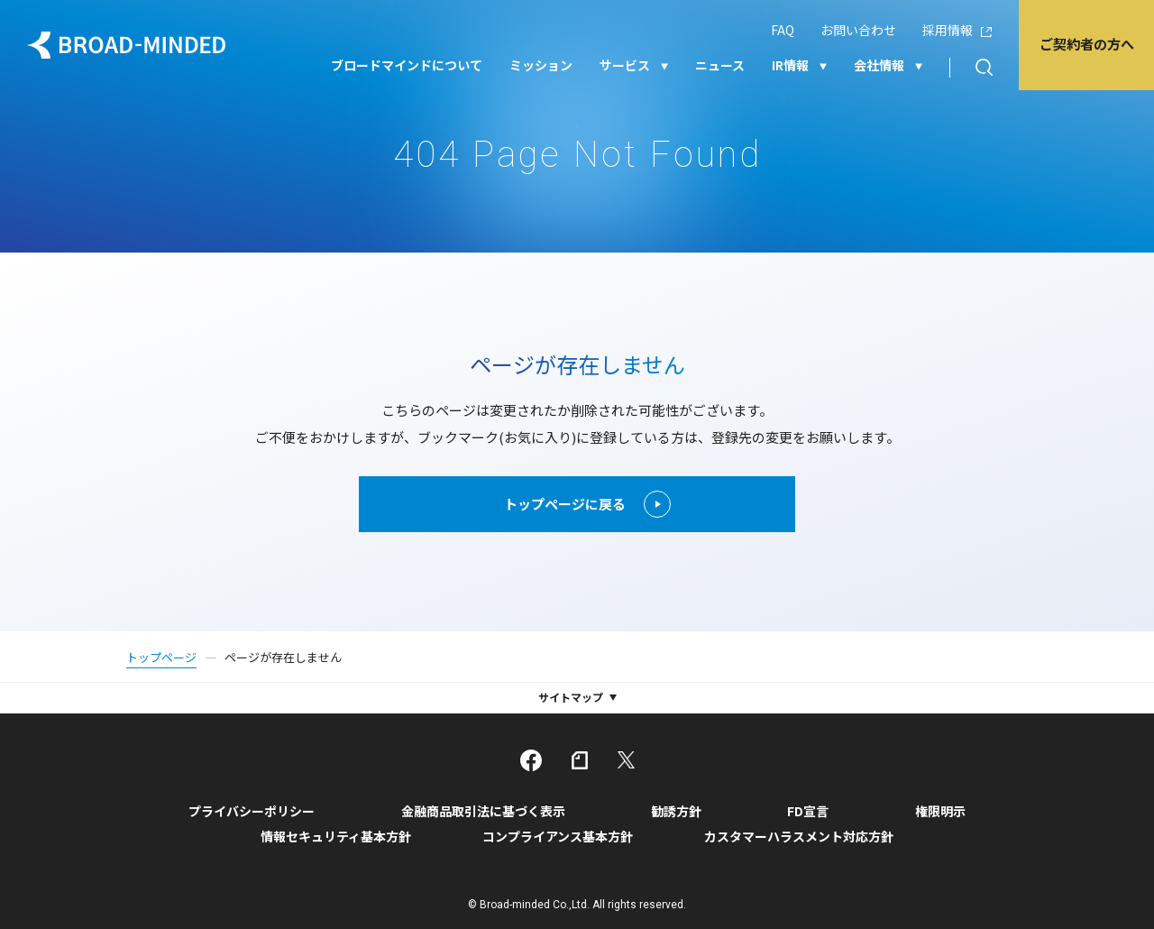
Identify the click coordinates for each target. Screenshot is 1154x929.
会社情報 (879, 65)
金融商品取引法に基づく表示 (483, 811)
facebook (531, 760)
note (580, 760)
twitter (626, 760)
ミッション (540, 65)
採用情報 (947, 30)
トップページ (161, 657)
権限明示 (940, 811)
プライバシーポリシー (251, 811)
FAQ (782, 30)
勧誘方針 (676, 811)
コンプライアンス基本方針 (557, 836)
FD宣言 (808, 811)
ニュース (720, 65)
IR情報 (790, 65)
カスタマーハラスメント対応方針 (798, 836)
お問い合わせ (858, 30)
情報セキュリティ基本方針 (336, 836)
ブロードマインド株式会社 (126, 45)
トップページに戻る (586, 504)
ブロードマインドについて (406, 65)
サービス (625, 65)
